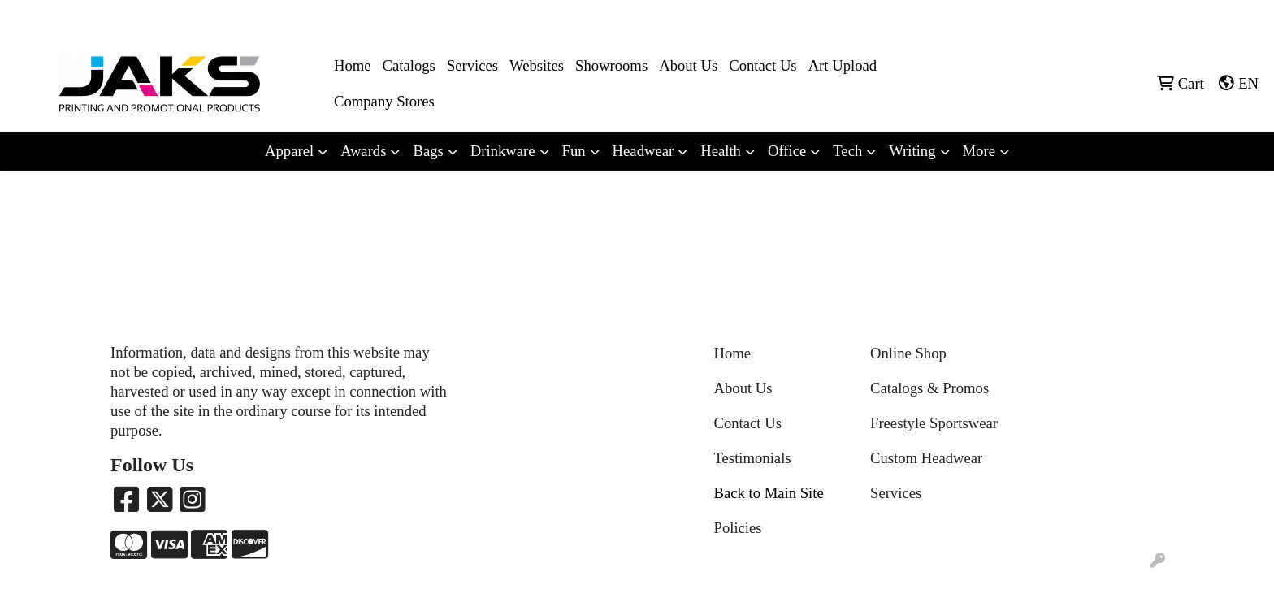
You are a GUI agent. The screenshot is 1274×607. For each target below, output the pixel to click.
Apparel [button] (289, 150)
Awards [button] (363, 150)
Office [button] (787, 150)
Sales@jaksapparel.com (1194, 17)
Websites (536, 65)
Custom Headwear (926, 457)
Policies (738, 527)
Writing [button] (912, 150)
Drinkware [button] (502, 150)
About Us (688, 65)
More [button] (979, 150)
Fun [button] (574, 150)
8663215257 (1087, 17)
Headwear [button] (643, 150)
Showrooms (611, 65)
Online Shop (908, 353)
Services (472, 65)
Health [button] (720, 150)
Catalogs (409, 65)
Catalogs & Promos (929, 388)
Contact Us (762, 65)
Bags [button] (428, 150)
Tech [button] (847, 150)
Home (352, 65)
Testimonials (752, 457)
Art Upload (842, 65)
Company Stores (384, 101)
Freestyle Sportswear (934, 422)
